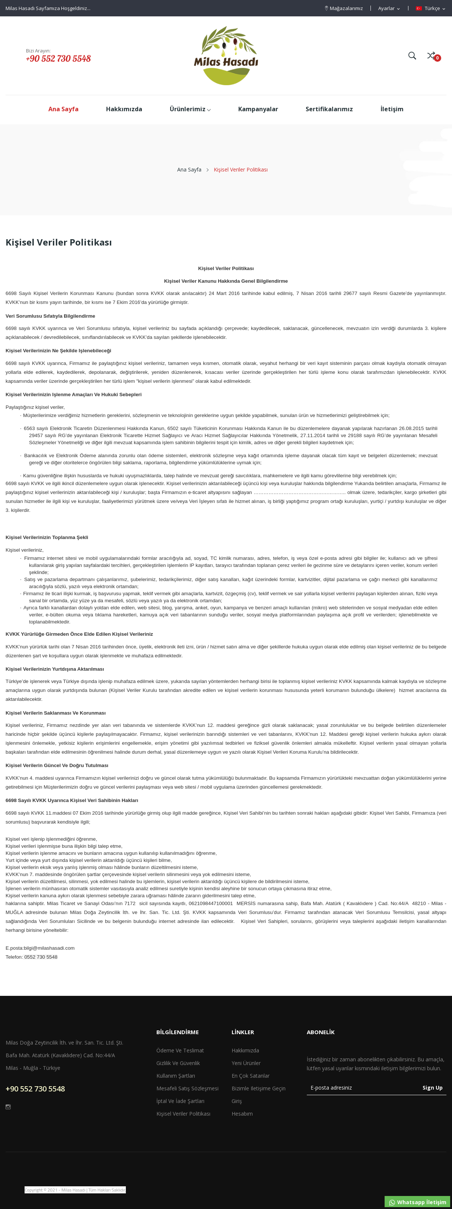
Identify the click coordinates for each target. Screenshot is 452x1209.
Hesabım (242, 1113)
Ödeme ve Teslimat (180, 1050)
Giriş (237, 1100)
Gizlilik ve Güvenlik (178, 1063)
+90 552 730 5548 (58, 58)
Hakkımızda (245, 1050)
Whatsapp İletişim (417, 1202)
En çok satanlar (251, 1075)
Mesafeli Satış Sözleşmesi (187, 1088)
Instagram (8, 1106)
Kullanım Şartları (175, 1075)
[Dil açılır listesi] (431, 9)
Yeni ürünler (246, 1063)
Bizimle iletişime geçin (259, 1088)
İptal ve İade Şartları (180, 1100)
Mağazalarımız (346, 8)
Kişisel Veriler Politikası (183, 1113)
